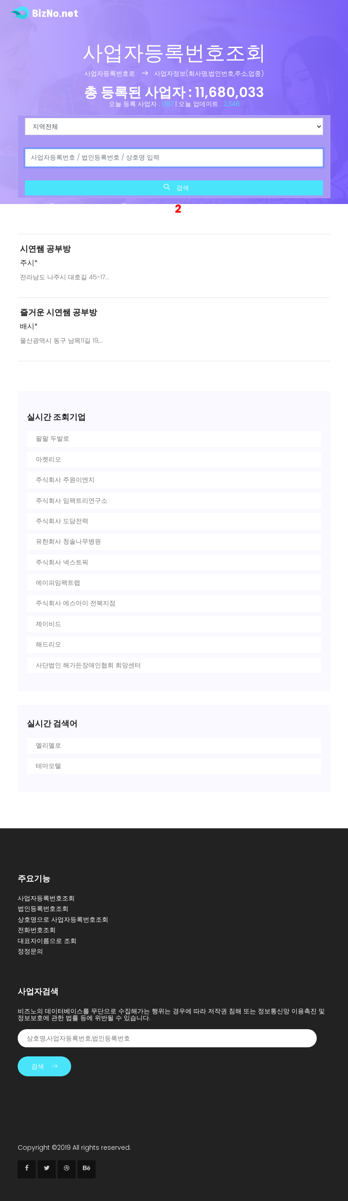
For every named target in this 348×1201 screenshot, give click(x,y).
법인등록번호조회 (43, 908)
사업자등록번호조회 (46, 898)
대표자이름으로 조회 (47, 940)
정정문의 (30, 951)
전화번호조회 (37, 929)
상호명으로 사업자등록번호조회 (63, 919)
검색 (176, 187)
